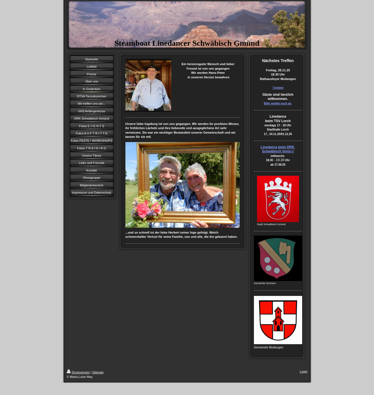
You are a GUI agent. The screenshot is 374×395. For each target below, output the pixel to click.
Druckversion (78, 372)
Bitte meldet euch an (278, 103)
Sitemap (98, 372)
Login (304, 371)
